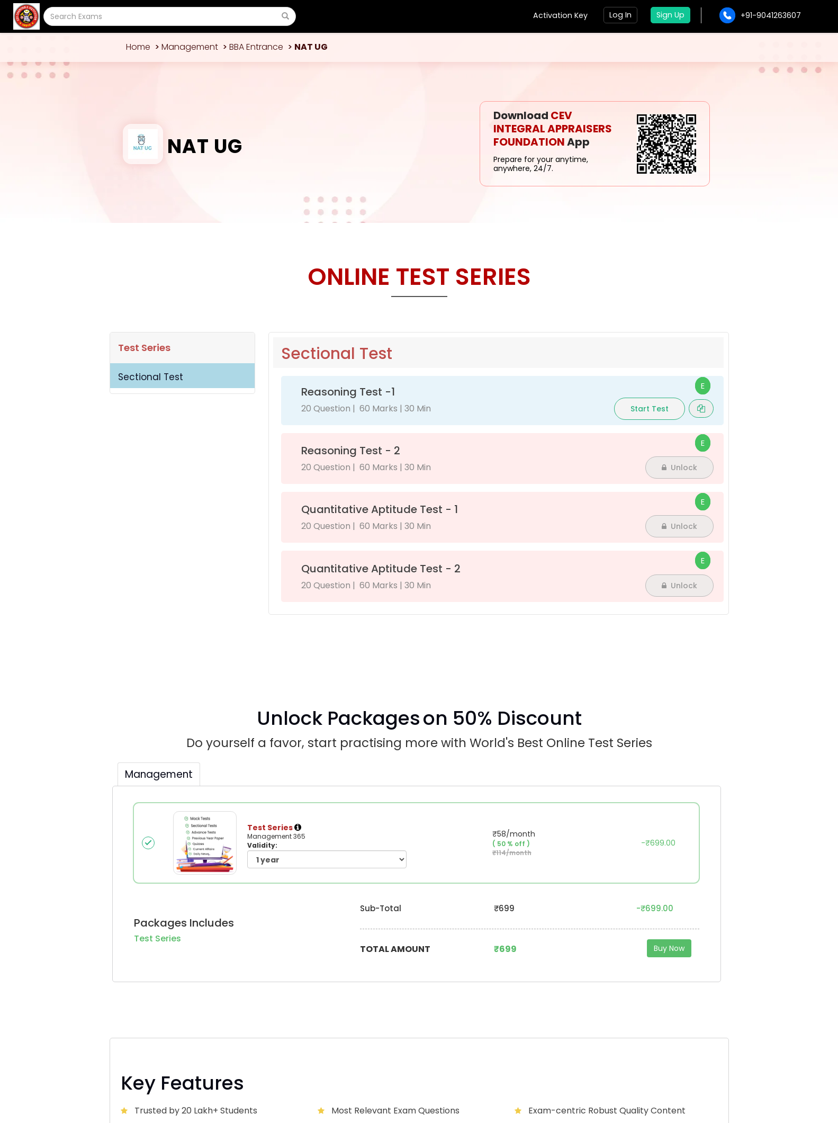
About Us (288, 943)
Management (189, 47)
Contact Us (396, 943)
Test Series (144, 347)
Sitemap (702, 1076)
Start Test (649, 408)
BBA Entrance (256, 47)
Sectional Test (150, 377)
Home (138, 47)
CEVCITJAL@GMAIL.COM (184, 950)
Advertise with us (510, 943)
